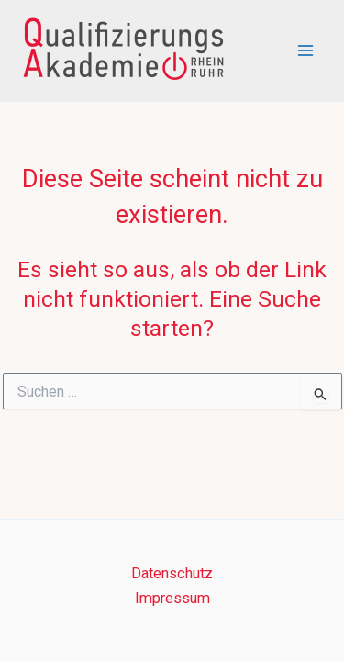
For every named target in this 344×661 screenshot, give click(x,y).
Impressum (172, 598)
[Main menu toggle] (305, 51)
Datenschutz (172, 573)
